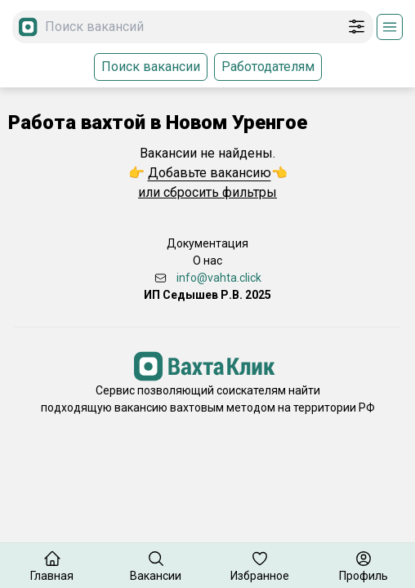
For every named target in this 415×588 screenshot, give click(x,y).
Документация (207, 243)
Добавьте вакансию (209, 172)
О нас (207, 260)
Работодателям (268, 66)
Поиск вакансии (150, 66)
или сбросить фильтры (207, 192)
